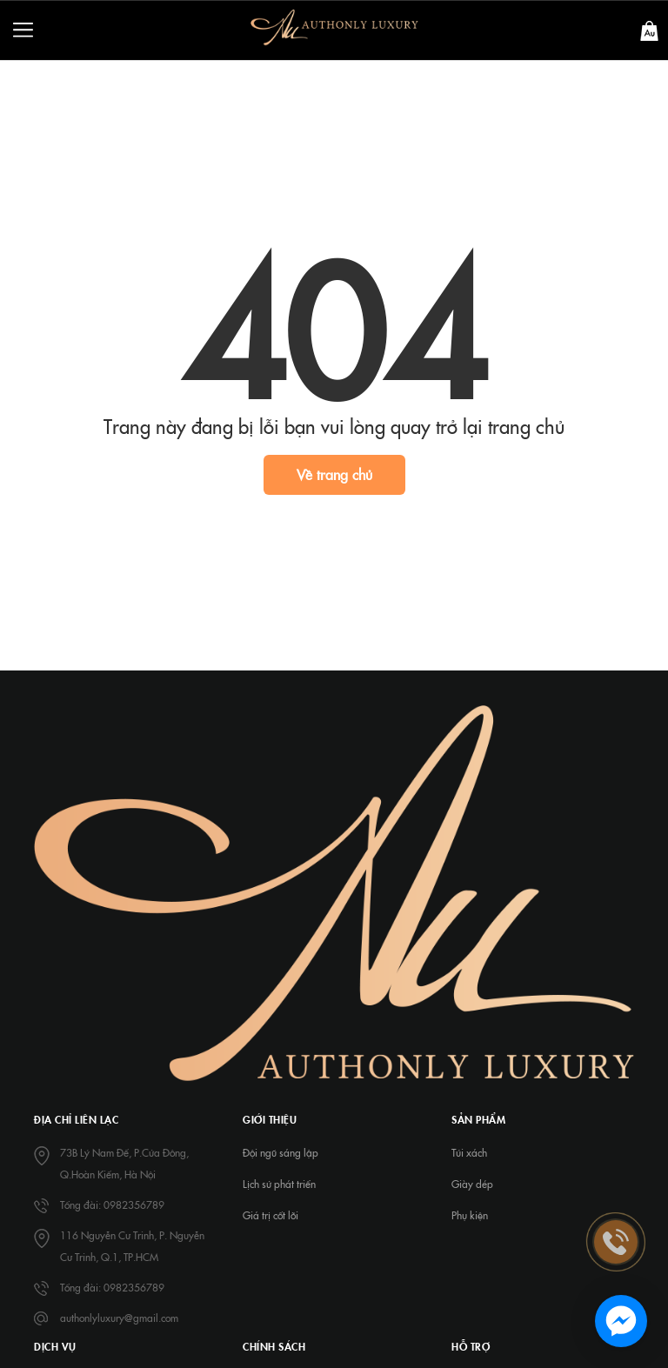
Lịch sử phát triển (279, 1183)
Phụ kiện (469, 1215)
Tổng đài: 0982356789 (112, 1204)
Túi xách (469, 1152)
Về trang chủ (334, 474)
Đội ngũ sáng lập (280, 1152)
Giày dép (472, 1183)
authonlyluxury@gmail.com (119, 1317)
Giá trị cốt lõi (270, 1215)
